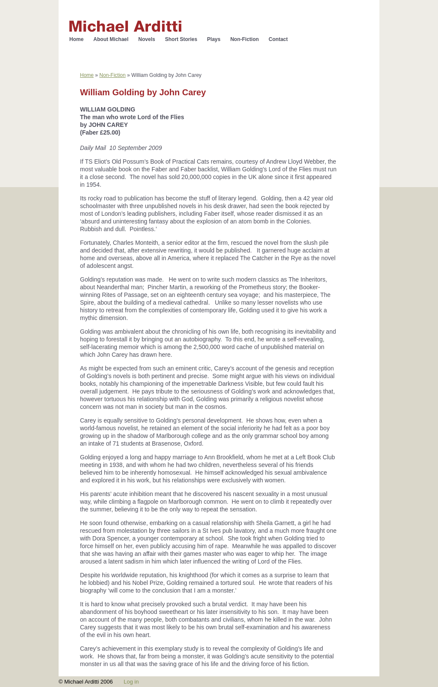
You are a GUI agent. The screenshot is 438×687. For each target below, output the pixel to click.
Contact (278, 39)
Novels (146, 39)
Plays (213, 39)
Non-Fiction (244, 39)
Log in (131, 681)
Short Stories (181, 39)
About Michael (110, 39)
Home (76, 39)
